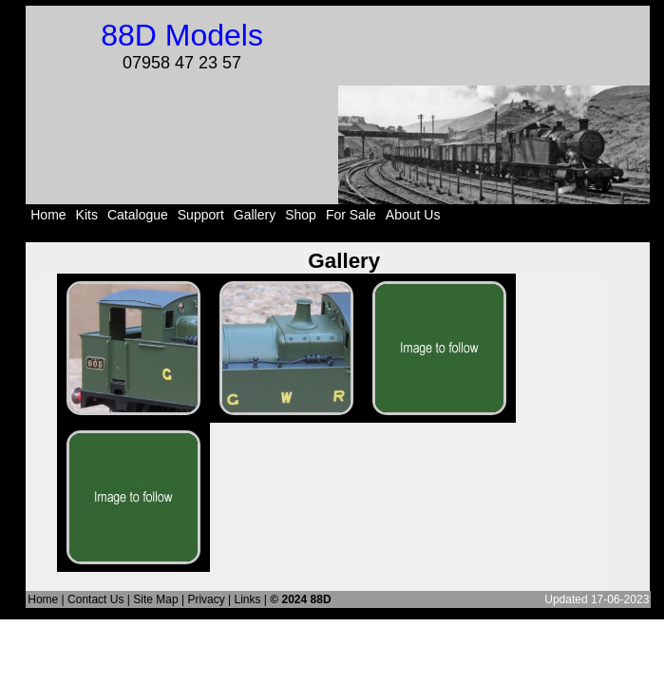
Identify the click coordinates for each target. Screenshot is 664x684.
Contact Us (95, 599)
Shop (300, 214)
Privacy (205, 599)
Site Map (155, 599)
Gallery (254, 214)
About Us (413, 214)
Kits (87, 214)
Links (248, 599)
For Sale (351, 214)
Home (48, 214)
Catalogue (137, 214)
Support (201, 214)
